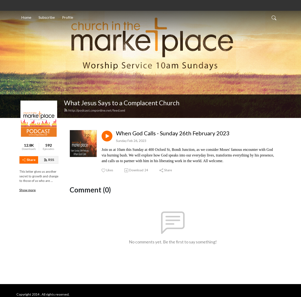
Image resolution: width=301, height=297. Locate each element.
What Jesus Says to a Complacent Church (121, 103)
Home (26, 17)
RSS (49, 160)
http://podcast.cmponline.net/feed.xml (94, 110)
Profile (67, 17)
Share (29, 160)
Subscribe (47, 17)
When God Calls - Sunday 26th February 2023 (173, 133)
